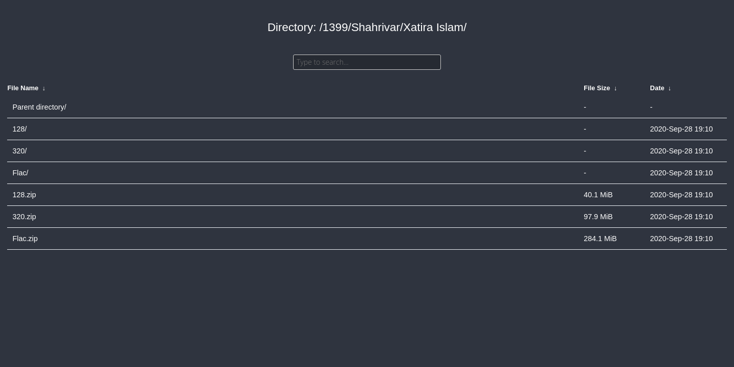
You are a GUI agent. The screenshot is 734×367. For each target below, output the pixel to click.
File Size (597, 88)
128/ (19, 129)
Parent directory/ (39, 107)
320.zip (24, 217)
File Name (22, 88)
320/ (19, 151)
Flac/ (20, 173)
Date (657, 88)
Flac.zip (25, 238)
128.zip (24, 195)
